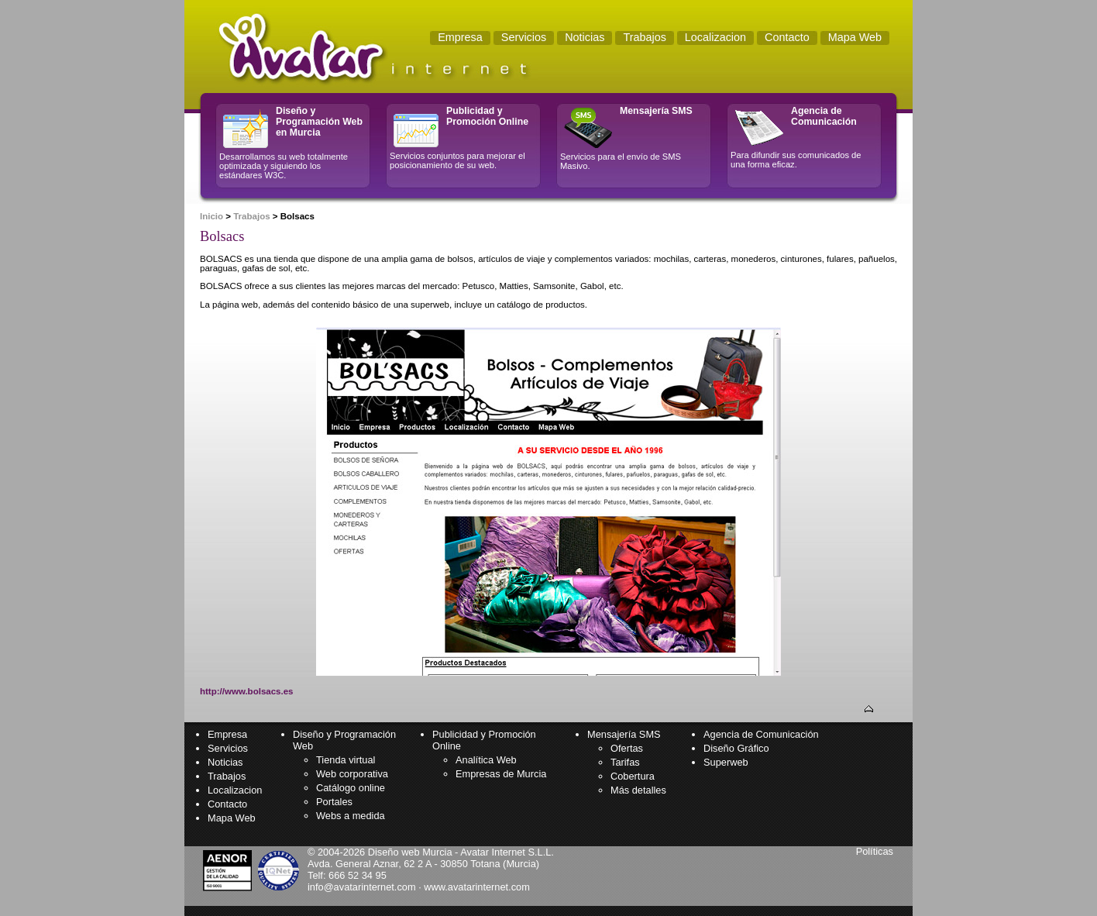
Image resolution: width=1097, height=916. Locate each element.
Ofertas (626, 748)
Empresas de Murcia (501, 774)
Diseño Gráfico (736, 748)
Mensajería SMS (624, 734)
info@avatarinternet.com (362, 887)
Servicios (228, 748)
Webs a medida (350, 815)
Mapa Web (232, 818)
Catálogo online (350, 788)
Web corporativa (352, 774)
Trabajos (251, 216)
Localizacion (235, 790)
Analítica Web (486, 760)
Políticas (874, 851)
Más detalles (638, 790)
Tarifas (625, 762)
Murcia (520, 864)
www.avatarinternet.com (477, 887)
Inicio (211, 216)
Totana (485, 864)
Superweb (725, 762)
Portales (334, 802)
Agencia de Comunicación (761, 734)
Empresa (227, 734)
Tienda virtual (345, 760)
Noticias (225, 762)
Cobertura (632, 776)
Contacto (227, 804)
